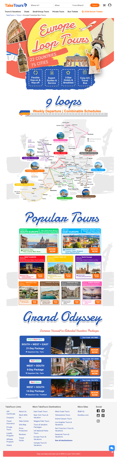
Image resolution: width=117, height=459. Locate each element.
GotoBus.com (83, 415)
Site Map (22, 425)
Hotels (9, 445)
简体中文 (81, 411)
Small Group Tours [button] (41, 11)
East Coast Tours (40, 411)
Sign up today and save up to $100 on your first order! (75, 453)
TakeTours (10, 15)
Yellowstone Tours (62, 415)
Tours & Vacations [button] (13, 11)
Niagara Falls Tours (41, 421)
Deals (26, 11)
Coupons (10, 417)
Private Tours (58, 11)
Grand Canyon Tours (63, 419)
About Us (22, 411)
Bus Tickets (73, 11)
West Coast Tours (62, 411)
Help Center (24, 421)
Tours (18, 15)
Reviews (22, 434)
